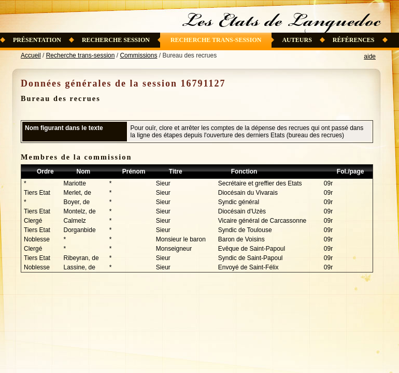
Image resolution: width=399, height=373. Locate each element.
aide (370, 56)
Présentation (37, 40)
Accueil (31, 55)
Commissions (138, 55)
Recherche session (116, 40)
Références (354, 40)
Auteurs (296, 40)
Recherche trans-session (216, 40)
